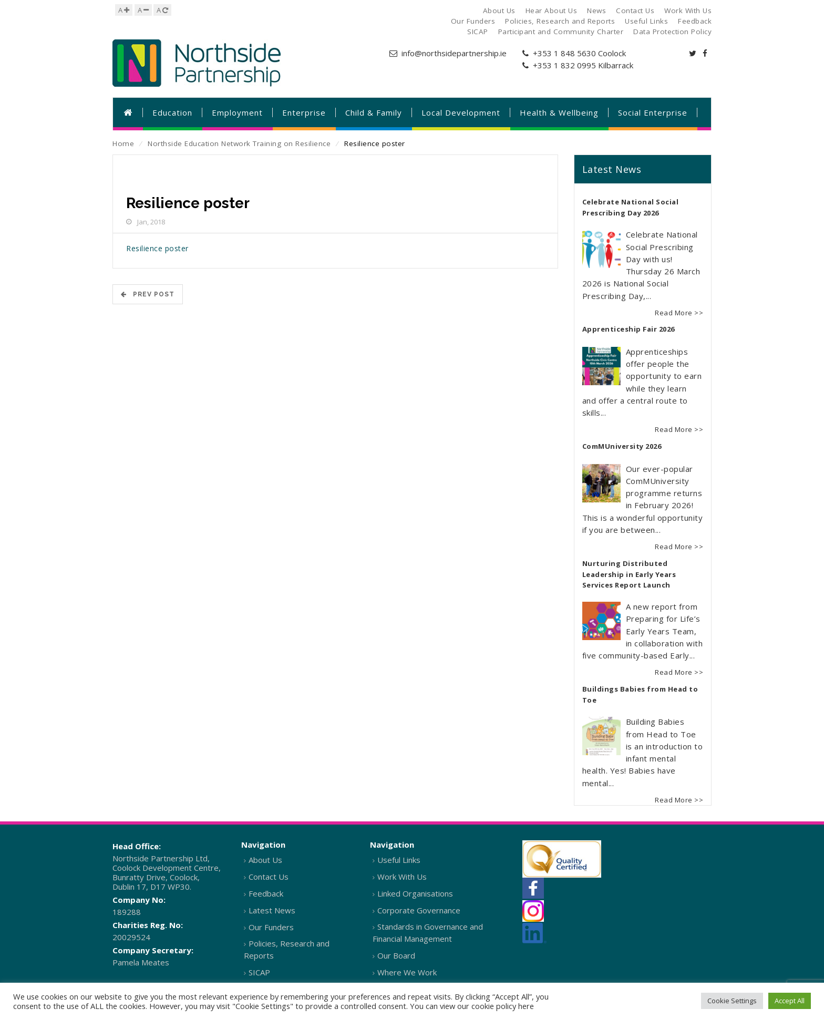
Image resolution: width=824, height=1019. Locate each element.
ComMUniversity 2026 (622, 446)
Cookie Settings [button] (732, 1000)
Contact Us (269, 876)
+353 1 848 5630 (564, 53)
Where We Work (407, 972)
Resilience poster (157, 248)
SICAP (259, 972)
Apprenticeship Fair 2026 (628, 329)
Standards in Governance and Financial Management (428, 932)
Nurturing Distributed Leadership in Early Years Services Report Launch (629, 574)
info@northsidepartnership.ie (454, 53)
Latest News (272, 910)
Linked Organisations (415, 893)
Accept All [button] (790, 1000)
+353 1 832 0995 (564, 65)
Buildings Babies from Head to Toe (640, 694)
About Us (265, 860)
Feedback (266, 893)
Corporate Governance (418, 910)
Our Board (396, 955)
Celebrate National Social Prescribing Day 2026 (630, 207)
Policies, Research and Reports (286, 949)
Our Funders (271, 927)
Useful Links (398, 860)
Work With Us (402, 876)
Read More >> (679, 312)
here (526, 1006)
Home (123, 143)
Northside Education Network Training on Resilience (239, 143)
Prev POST (147, 294)
